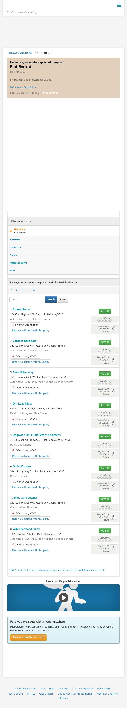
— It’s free (28, 637)
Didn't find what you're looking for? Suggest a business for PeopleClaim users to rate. (58, 570)
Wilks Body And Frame (26, 529)
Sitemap (63, 698)
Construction (15, 247)
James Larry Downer (24, 498)
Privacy (31, 694)
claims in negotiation (25, 325)
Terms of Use (16, 694)
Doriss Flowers (22, 466)
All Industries (65, 231)
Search (51, 299)
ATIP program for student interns (93, 688)
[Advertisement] (63, 32)
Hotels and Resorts (18, 263)
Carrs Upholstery (23, 372)
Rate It (105, 311)
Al (38, 53)
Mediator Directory (107, 694)
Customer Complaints (23, 87)
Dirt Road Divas (22, 403)
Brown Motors (21, 309)
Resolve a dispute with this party (30, 330)
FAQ (42, 688)
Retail (12, 270)
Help (51, 688)
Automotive (15, 240)
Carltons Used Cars (24, 341)
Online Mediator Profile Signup (75, 694)
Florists (13, 255)
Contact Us (65, 688)
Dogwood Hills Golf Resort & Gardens (37, 435)
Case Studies (46, 694)
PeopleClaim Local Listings (19, 53)
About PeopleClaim (25, 688)
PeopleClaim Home (24, 6)
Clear (63, 299)
